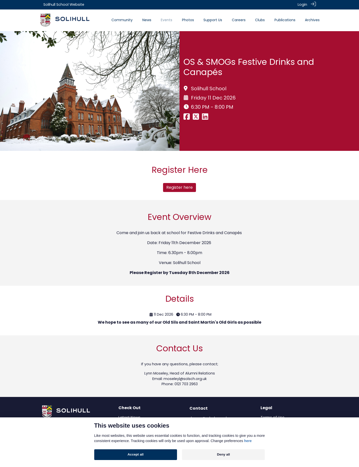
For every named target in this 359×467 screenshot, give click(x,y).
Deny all (223, 454)
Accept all (136, 454)
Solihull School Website (63, 4)
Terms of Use (272, 417)
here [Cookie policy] (248, 441)
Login (302, 4)
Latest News (129, 417)
